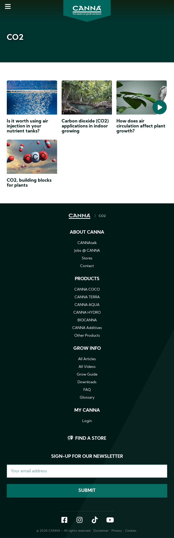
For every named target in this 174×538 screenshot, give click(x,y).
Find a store (90, 438)
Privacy (116, 531)
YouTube (110, 520)
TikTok (94, 520)
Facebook (64, 520)
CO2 (102, 216)
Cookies (130, 531)
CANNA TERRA (87, 297)
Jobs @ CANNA (87, 251)
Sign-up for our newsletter (87, 456)
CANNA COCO (87, 289)
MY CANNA (87, 410)
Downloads (87, 382)
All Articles (87, 359)
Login (87, 421)
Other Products (87, 336)
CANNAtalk (87, 243)
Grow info (87, 348)
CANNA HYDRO (87, 313)
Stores (87, 258)
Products (87, 279)
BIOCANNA (87, 320)
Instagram (79, 520)
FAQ (87, 390)
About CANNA (87, 232)
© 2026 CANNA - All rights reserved (63, 531)
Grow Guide (87, 374)
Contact (87, 266)
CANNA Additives (87, 328)
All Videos (87, 367)
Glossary (87, 397)
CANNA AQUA (87, 305)
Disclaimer (101, 531)
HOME (79, 216)
